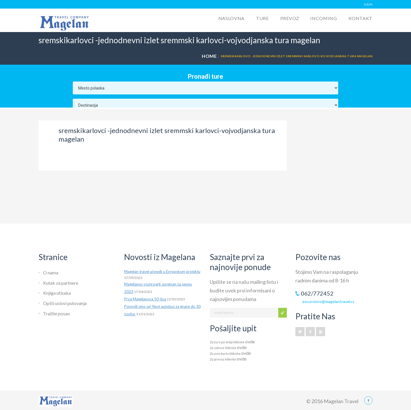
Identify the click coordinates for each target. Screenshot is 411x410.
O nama (50, 272)
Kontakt (360, 18)
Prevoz (289, 18)
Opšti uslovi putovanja (65, 303)
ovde (250, 341)
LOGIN (368, 4)
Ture (262, 18)
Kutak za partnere (60, 283)
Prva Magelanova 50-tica (145, 299)
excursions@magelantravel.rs (328, 301)
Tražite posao (56, 313)
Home (209, 56)
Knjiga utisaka (57, 293)
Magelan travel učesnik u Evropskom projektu (162, 271)
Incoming (323, 18)
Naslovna (231, 18)
